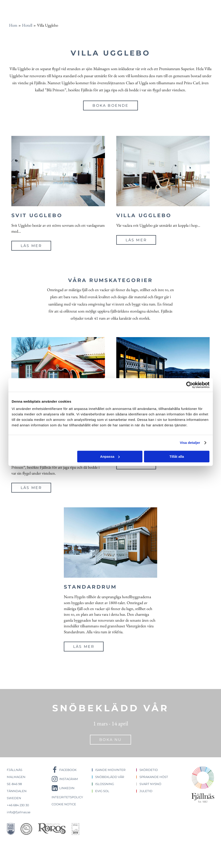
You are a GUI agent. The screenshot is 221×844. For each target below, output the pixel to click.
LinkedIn (66, 788)
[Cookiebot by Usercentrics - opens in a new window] (189, 384)
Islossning (104, 784)
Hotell (27, 25)
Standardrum (90, 587)
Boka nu (110, 739)
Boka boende (110, 105)
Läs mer (31, 246)
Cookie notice (64, 804)
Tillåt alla (176, 456)
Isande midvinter (110, 770)
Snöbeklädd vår (109, 777)
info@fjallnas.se (18, 812)
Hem (13, 25)
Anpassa (110, 456)
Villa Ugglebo (144, 215)
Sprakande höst (153, 777)
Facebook (68, 770)
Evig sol (102, 791)
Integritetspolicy (67, 797)
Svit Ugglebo (36, 215)
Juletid (145, 791)
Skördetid (148, 770)
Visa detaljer (190, 443)
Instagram (68, 779)
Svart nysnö (150, 784)
